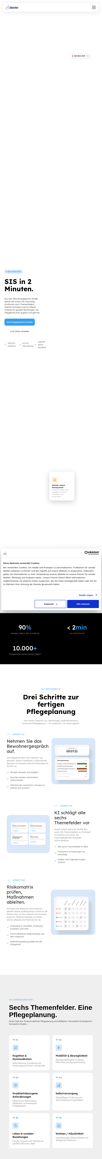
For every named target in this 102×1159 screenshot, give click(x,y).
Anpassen (50, 604)
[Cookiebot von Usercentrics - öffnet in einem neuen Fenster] (86, 553)
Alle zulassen (83, 604)
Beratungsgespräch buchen (20, 322)
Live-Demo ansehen (19, 331)
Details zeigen (86, 595)
